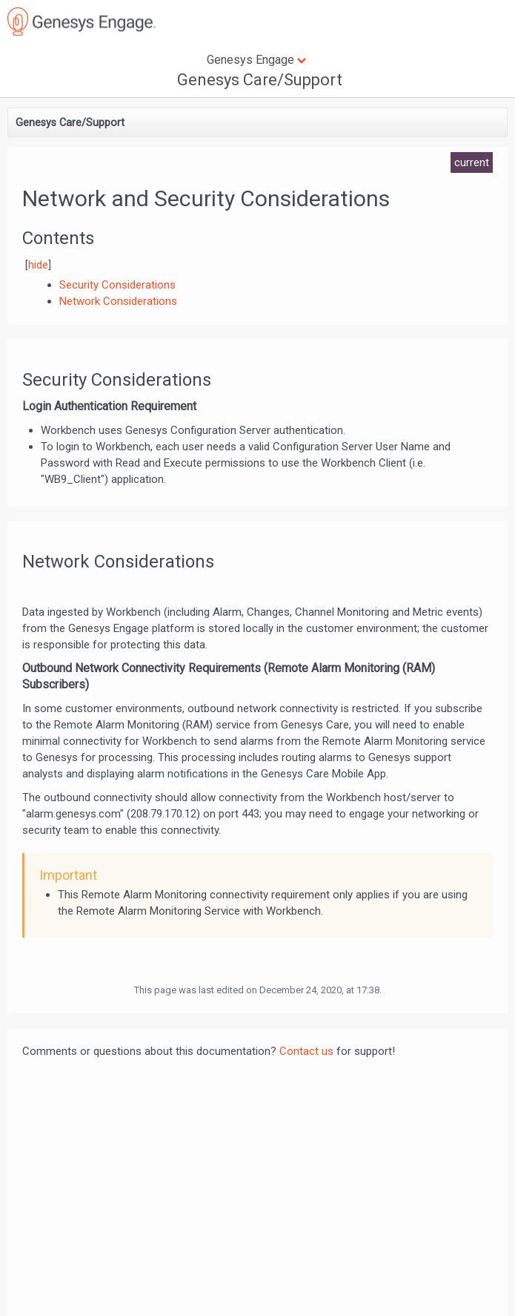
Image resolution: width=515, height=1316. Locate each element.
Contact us (306, 1051)
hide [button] (38, 265)
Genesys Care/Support (259, 79)
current (471, 162)
